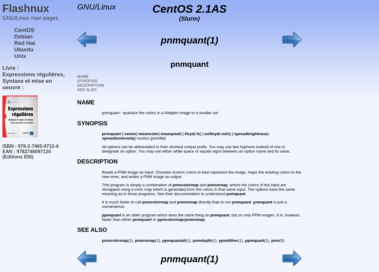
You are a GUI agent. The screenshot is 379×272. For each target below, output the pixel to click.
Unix (20, 56)
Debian (23, 36)
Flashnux (25, 8)
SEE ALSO (87, 90)
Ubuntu (23, 49)
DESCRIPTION (90, 85)
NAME (83, 76)
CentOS (24, 30)
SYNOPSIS (87, 81)
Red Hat (24, 43)
